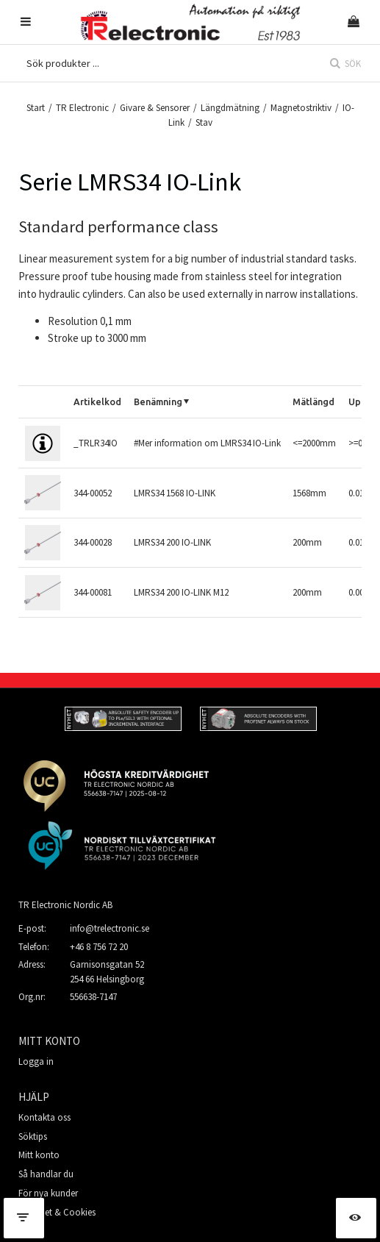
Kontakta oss (44, 1117)
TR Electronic (82, 107)
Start (35, 107)
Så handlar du (46, 1174)
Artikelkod (97, 401)
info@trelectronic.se (109, 928)
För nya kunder (48, 1193)
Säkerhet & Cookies (57, 1212)
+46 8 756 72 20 (99, 947)
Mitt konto (39, 1155)
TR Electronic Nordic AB (65, 905)
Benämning (158, 401)
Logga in (36, 1061)
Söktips (32, 1136)
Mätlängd (313, 401)
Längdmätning (230, 107)
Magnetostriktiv (300, 107)
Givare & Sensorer (155, 107)
